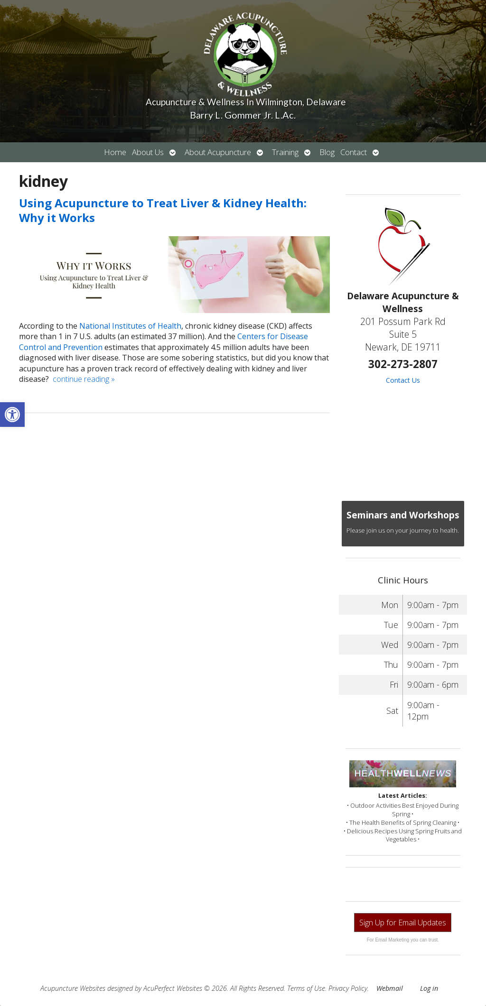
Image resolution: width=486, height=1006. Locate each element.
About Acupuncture (218, 152)
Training (285, 152)
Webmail (389, 988)
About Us (148, 152)
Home (115, 152)
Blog (327, 152)
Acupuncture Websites (72, 988)
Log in (429, 988)
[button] (12, 414)
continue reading (84, 379)
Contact (353, 152)
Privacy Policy (347, 988)
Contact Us (403, 380)
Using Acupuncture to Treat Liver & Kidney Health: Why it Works (163, 210)
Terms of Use (306, 988)
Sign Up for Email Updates (402, 922)
